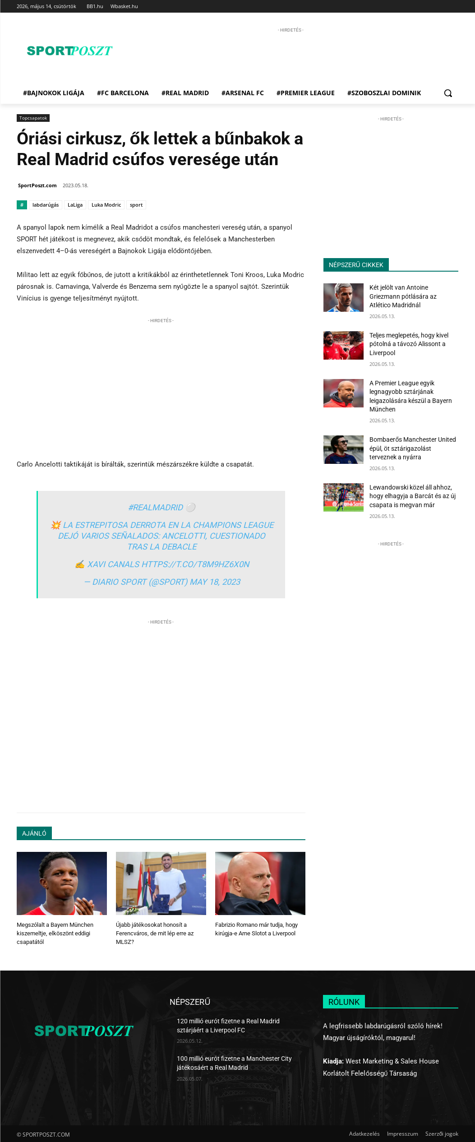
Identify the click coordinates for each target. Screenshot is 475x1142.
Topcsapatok (33, 118)
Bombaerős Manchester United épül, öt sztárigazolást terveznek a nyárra (412, 448)
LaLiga (75, 204)
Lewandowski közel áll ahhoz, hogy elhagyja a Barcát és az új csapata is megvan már (412, 496)
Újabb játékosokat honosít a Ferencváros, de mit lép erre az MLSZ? (155, 932)
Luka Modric (106, 204)
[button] (448, 93)
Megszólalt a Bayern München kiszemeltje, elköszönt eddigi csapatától (55, 932)
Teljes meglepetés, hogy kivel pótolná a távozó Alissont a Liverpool (408, 344)
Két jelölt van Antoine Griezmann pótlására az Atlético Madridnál (403, 296)
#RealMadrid (155, 507)
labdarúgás (45, 204)
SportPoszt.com (37, 185)
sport (136, 204)
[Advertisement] (290, 55)
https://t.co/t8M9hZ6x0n (195, 564)
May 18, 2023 (214, 582)
